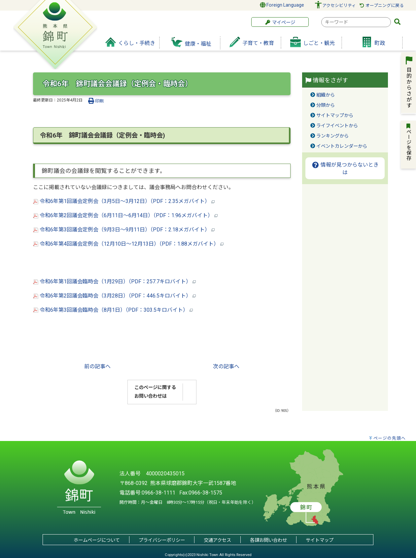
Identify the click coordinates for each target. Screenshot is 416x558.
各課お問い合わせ (268, 540)
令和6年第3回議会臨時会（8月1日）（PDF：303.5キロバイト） (113, 310)
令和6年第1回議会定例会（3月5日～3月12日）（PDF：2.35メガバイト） (124, 201)
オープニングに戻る (381, 5)
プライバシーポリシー (162, 540)
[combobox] (356, 22)
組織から (325, 95)
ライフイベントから (337, 126)
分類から (325, 105)
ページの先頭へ (389, 438)
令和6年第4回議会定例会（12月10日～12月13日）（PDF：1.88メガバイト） (128, 244)
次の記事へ (226, 366)
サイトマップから (334, 115)
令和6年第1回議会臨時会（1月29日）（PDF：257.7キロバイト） (114, 281)
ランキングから (332, 136)
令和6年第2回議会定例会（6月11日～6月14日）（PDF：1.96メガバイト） (125, 215)
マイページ (280, 22)
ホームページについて (97, 540)
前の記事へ (97, 366)
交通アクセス (217, 540)
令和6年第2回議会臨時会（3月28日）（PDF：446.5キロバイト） (114, 296)
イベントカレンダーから (341, 146)
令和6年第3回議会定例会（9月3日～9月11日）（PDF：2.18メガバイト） (124, 229)
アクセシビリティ (339, 5)
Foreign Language (282, 5)
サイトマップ (319, 540)
